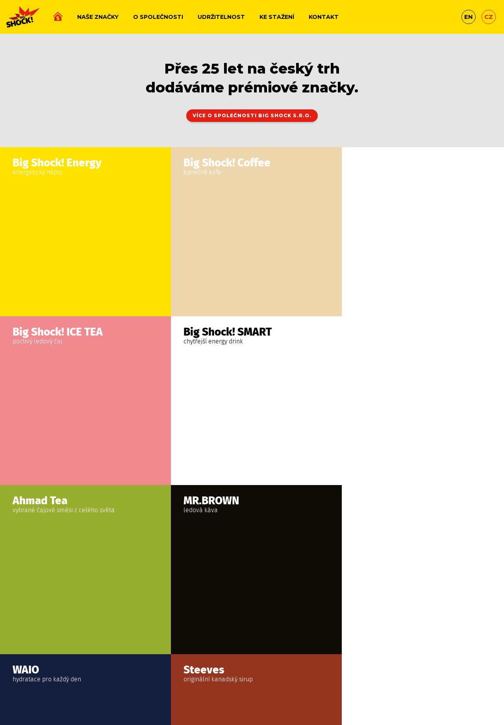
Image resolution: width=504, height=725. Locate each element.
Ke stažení (276, 16)
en (468, 16)
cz (488, 16)
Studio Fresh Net (252, 690)
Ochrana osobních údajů (269, 674)
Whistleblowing (327, 674)
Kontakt (324, 16)
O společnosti (158, 16)
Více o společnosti (252, 115)
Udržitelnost (221, 16)
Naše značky (98, 16)
